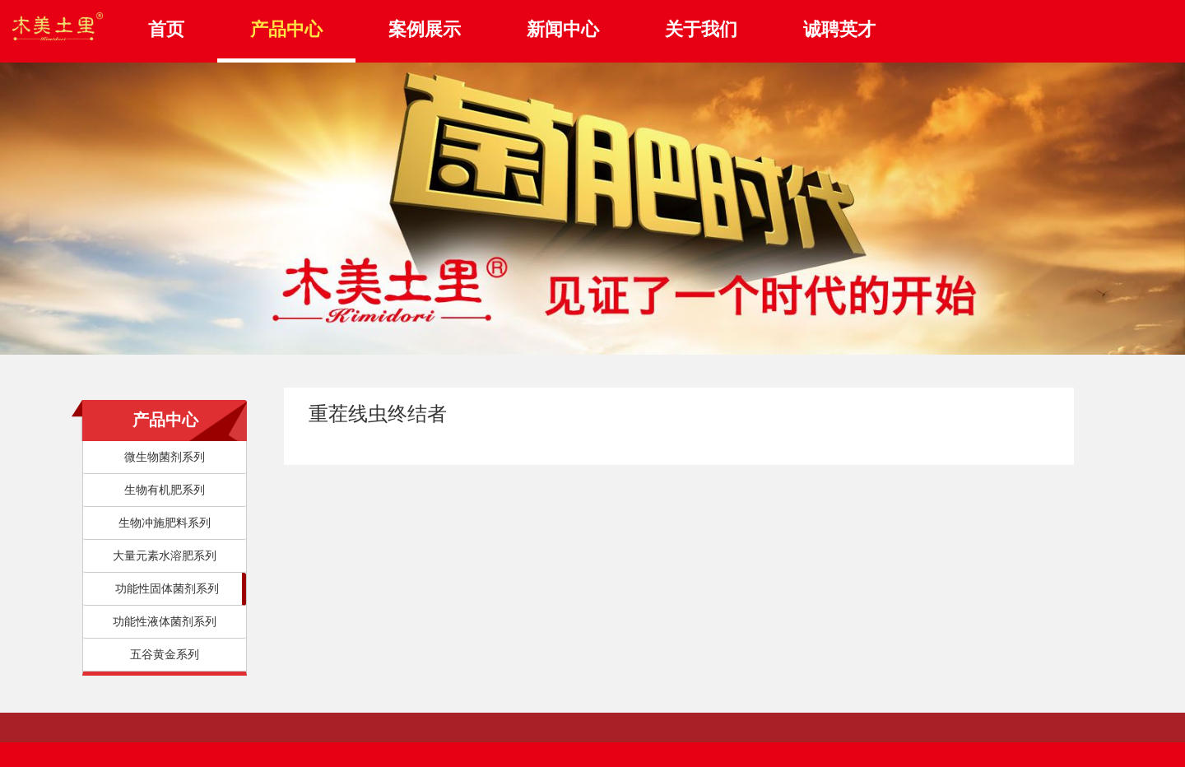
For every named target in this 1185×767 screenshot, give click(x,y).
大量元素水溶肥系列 (164, 556)
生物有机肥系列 (164, 490)
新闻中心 (563, 29)
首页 (166, 29)
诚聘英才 (839, 29)
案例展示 (424, 29)
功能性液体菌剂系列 (164, 622)
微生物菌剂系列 (164, 457)
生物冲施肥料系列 (164, 523)
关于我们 (701, 29)
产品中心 (286, 29)
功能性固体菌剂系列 (167, 589)
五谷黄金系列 (164, 654)
